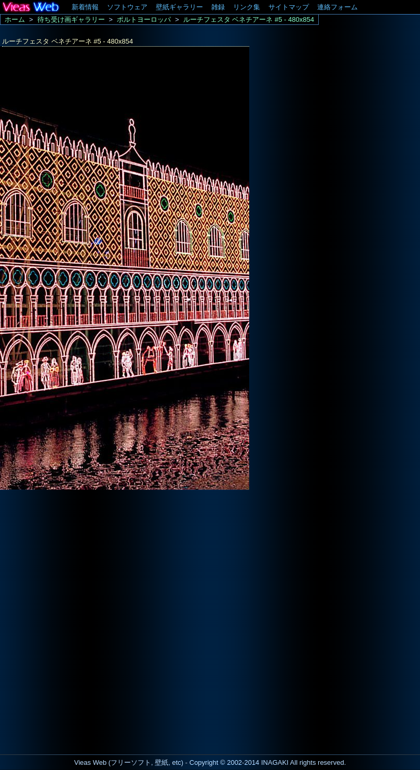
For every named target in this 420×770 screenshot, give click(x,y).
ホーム (15, 19)
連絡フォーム (337, 7)
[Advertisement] (78, 555)
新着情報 (85, 7)
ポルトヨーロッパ (144, 19)
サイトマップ (288, 7)
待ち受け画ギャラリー (71, 19)
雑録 (218, 7)
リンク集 (246, 7)
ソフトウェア (127, 7)
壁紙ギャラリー (179, 7)
